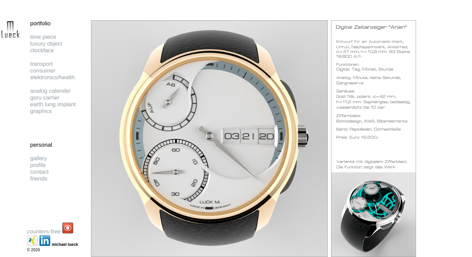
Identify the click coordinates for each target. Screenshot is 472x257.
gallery (38, 158)
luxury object (46, 43)
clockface (42, 50)
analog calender (50, 91)
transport (41, 64)
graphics (41, 111)
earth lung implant (53, 104)
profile (38, 165)
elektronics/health (52, 77)
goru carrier (44, 97)
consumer (42, 70)
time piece (43, 37)
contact (39, 172)
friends (38, 178)
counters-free (44, 231)
